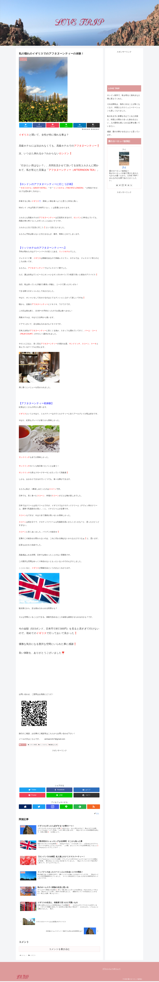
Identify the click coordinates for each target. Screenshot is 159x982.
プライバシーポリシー (111, 970)
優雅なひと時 (53, 744)
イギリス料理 (32, 744)
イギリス (22, 744)
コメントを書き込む (59, 950)
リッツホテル (42, 744)
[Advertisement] (59, 766)
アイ (124, 167)
